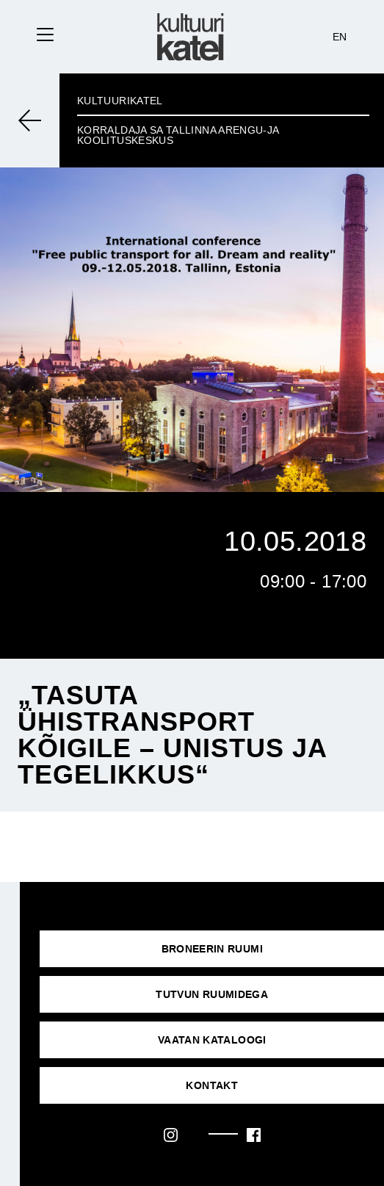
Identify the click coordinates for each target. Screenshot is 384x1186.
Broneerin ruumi (212, 949)
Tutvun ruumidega (212, 994)
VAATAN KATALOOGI (212, 1040)
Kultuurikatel (120, 100)
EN (340, 37)
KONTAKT (212, 1085)
